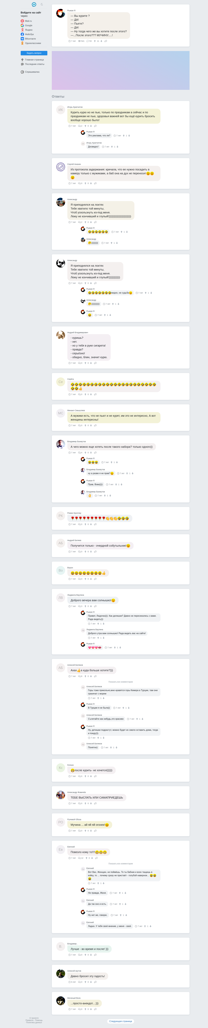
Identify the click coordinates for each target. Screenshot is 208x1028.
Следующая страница (120, 1021)
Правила (29, 1020)
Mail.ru (26, 21)
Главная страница (32, 59)
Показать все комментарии (120, 682)
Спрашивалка (30, 72)
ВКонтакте (28, 38)
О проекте (34, 1018)
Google (26, 25)
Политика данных (34, 1022)
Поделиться (105, 40)
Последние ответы (32, 64)
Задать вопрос (34, 53)
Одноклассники (31, 43)
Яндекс (27, 29)
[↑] (95, 41)
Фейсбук (27, 34)
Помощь (38, 1020)
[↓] (101, 41)
